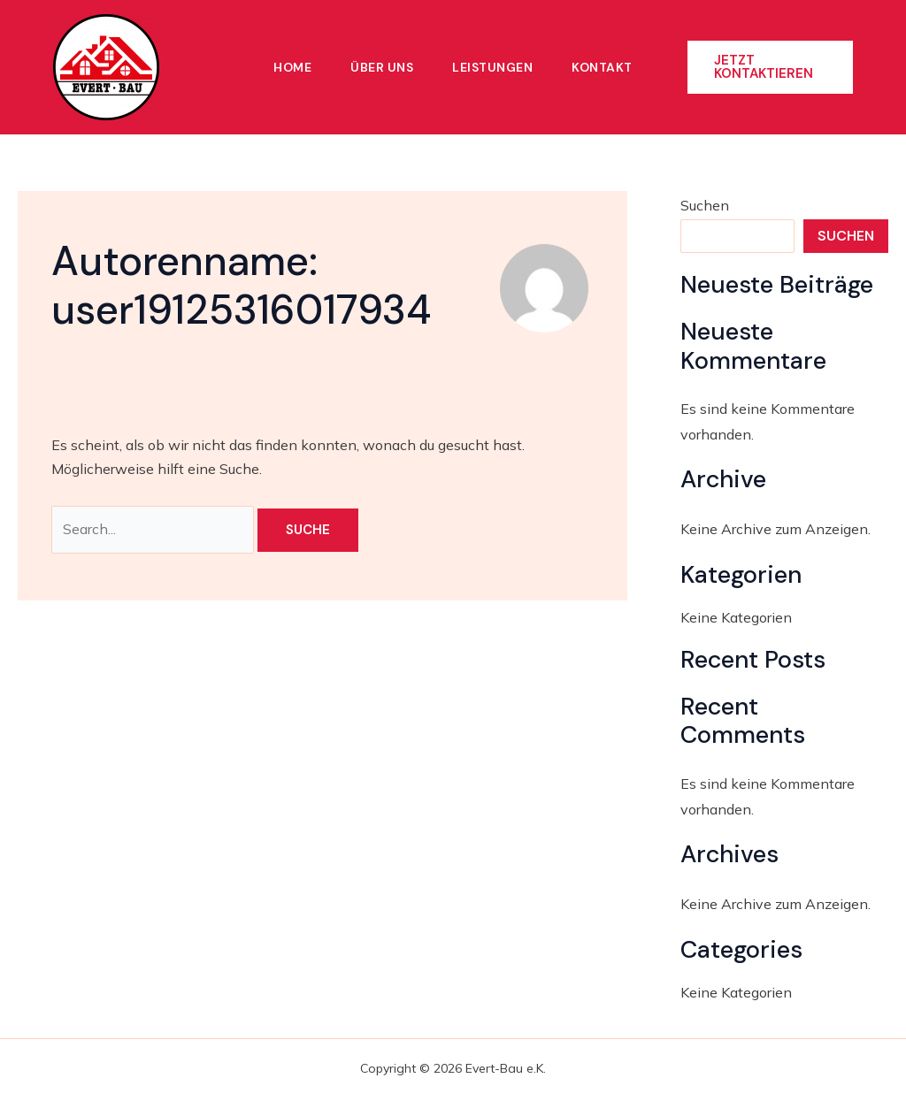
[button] (770, 67)
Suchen (704, 205)
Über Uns (381, 67)
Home (292, 67)
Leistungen (492, 67)
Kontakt (602, 67)
